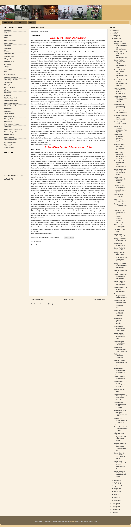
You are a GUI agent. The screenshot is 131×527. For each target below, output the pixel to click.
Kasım (116, 41)
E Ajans (6, 33)
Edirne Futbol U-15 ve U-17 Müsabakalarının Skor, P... (120, 82)
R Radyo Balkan (9, 116)
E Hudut (6, 51)
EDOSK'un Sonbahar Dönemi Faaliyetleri (118, 219)
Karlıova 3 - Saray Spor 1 (120, 191)
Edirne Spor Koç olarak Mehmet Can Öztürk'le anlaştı (120, 455)
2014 (114, 36)
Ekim (116, 480)
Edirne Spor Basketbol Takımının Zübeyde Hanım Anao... (120, 138)
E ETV (6, 38)
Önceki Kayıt (99, 299)
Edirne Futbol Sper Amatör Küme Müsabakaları (120, 276)
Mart (116, 494)
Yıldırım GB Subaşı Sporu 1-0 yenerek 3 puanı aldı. (120, 421)
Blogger (73, 521)
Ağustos (117, 486)
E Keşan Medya (9, 59)
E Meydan (7, 64)
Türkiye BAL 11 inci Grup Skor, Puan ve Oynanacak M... (120, 90)
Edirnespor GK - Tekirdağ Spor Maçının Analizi (120, 106)
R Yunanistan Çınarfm (11, 124)
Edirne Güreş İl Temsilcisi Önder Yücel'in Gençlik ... (120, 155)
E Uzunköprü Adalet (11, 77)
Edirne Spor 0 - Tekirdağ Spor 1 (120, 111)
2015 (114, 33)
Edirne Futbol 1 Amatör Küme (119, 249)
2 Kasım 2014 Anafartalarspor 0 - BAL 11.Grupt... (120, 404)
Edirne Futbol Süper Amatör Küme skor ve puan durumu (119, 371)
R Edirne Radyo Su (10, 106)
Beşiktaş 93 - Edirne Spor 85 (120, 122)
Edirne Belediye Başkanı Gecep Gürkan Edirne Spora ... (120, 473)
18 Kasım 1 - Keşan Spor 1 (119, 225)
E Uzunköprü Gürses (11, 79)
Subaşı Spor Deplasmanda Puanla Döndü (120, 328)
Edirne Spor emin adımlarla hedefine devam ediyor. (120, 413)
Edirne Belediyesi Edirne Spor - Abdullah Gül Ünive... (120, 171)
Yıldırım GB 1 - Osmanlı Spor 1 (120, 200)
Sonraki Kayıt (37, 299)
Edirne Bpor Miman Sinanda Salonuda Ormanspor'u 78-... (120, 464)
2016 (114, 30)
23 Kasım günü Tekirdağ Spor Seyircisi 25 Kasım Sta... (119, 147)
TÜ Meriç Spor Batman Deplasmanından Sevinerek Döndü (120, 436)
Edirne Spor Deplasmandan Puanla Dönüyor (120, 349)
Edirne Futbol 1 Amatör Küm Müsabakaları (119, 282)
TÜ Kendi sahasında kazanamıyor (119, 355)
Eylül (116, 483)
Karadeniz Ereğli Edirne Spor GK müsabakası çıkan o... (120, 396)
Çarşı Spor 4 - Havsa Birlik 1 (119, 186)
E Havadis (7, 48)
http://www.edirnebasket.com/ (41, 145)
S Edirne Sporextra (10, 140)
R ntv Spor (7, 126)
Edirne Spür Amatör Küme (119, 244)
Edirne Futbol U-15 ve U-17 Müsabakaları (120, 289)
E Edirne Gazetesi (10, 40)
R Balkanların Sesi (10, 98)
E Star (6, 72)
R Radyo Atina (9, 113)
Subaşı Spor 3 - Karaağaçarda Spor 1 (119, 212)
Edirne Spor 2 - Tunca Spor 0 (119, 235)
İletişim (31, 22)
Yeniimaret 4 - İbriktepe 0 (119, 195)
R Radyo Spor (9, 121)
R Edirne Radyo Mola (11, 103)
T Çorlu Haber (9, 147)
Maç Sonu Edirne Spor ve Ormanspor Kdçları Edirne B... (120, 446)
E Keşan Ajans (9, 53)
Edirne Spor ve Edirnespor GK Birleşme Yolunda (120, 179)
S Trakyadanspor (10, 142)
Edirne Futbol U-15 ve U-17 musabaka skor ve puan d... (120, 384)
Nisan (116, 491)
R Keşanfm (8, 108)
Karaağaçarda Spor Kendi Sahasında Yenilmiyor (119, 312)
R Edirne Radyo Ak (10, 100)
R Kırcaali (7, 111)
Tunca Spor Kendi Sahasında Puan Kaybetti (120, 428)
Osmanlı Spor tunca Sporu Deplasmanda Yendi (119, 335)
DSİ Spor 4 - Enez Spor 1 (120, 230)
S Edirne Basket (9, 137)
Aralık (116, 38)
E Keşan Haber (9, 56)
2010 (114, 512)
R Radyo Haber (9, 119)
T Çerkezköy (8, 145)
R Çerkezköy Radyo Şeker (13, 129)
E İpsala (6, 90)
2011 (114, 509)
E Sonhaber (8, 69)
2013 (114, 504)
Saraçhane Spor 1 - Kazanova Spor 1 (120, 205)
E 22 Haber (7, 30)
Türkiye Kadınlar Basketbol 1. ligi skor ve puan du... (120, 363)
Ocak (116, 500)
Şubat (116, 497)
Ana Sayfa (8, 22)
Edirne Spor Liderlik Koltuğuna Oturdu (118, 321)
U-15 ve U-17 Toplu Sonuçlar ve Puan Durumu (120, 259)
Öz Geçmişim (20, 22)
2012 (114, 506)
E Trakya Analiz (9, 74)
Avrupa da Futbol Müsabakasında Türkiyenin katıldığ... (120, 98)
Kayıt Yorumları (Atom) (45, 304)
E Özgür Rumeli (9, 87)
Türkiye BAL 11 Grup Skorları (119, 253)
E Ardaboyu (8, 35)
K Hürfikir (7, 93)
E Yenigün (7, 85)
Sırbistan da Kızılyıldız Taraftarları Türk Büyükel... (120, 129)
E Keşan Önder (9, 61)
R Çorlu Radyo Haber (11, 132)
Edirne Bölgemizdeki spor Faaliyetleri (120, 295)
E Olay (6, 66)
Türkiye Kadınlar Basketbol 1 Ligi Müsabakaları (120, 265)
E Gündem (7, 46)
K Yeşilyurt (7, 95)
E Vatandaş (8, 82)
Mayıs (116, 488)
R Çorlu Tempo (9, 134)
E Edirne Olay (8, 43)
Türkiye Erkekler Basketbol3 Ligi (120, 239)
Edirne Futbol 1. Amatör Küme (119, 377)
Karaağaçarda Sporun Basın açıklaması (119, 342)
